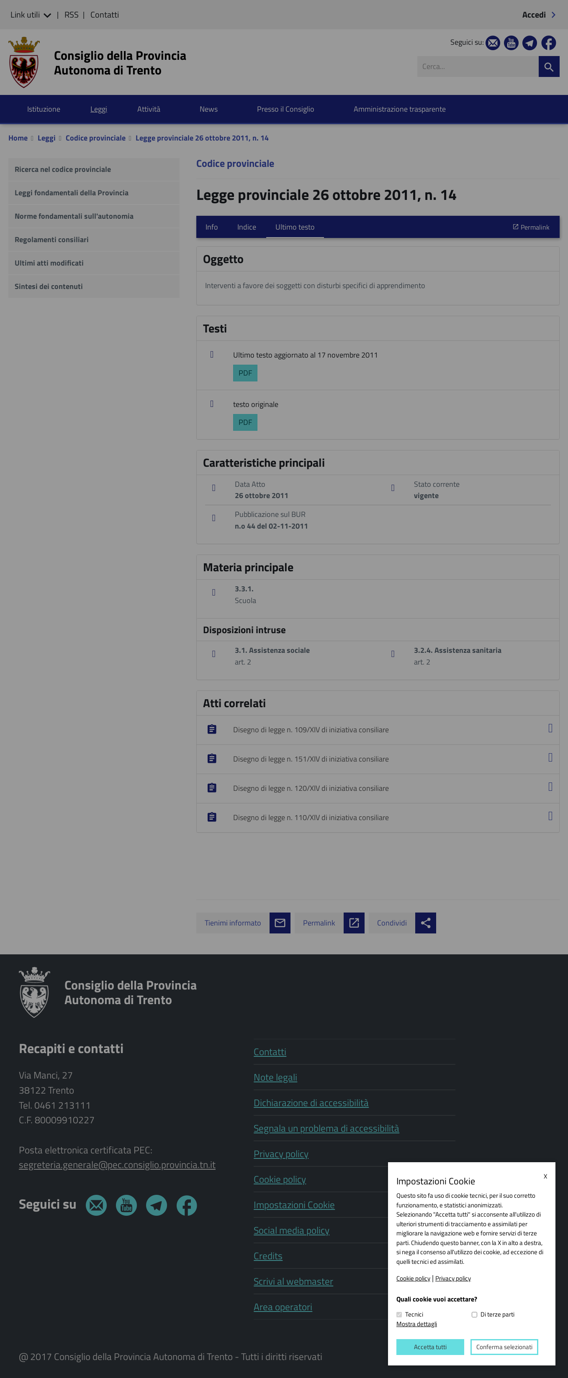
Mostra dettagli (416, 1323)
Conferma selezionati (504, 1347)
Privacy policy (453, 1278)
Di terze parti (497, 1314)
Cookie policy (413, 1278)
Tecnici (414, 1314)
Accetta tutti (430, 1347)
